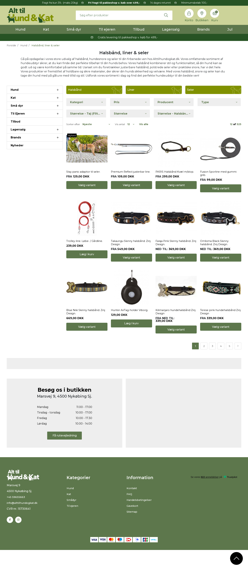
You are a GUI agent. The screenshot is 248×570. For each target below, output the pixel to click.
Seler (190, 89)
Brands (203, 29)
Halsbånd (74, 89)
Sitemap (132, 541)
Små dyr (74, 29)
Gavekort (133, 535)
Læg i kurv (87, 276)
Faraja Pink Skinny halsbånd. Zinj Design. (175, 261)
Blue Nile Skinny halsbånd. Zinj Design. (84, 340)
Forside (11, 45)
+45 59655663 (16, 529)
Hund (20, 29)
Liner (130, 89)
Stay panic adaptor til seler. (84, 181)
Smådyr (72, 529)
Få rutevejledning (65, 465)
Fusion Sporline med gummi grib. (219, 183)
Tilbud (138, 29)
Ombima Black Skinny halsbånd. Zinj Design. (215, 261)
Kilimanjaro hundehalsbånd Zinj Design (175, 340)
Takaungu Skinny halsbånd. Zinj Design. (130, 261)
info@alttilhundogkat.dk (24, 535)
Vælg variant (87, 198)
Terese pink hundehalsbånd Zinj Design (219, 340)
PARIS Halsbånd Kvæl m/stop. (176, 181)
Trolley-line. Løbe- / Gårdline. (86, 260)
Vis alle (143, 124)
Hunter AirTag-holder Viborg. (131, 338)
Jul (229, 29)
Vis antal (120, 124)
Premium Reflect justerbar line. (129, 183)
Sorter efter (73, 124)
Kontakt (132, 517)
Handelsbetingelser (140, 529)
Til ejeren (107, 29)
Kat (46, 29)
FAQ (130, 523)
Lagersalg (171, 29)
